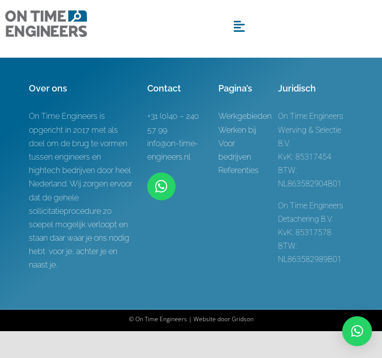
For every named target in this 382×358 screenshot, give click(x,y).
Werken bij (237, 130)
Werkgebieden (245, 116)
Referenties (238, 170)
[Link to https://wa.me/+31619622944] (161, 186)
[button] (357, 331)
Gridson (243, 319)
